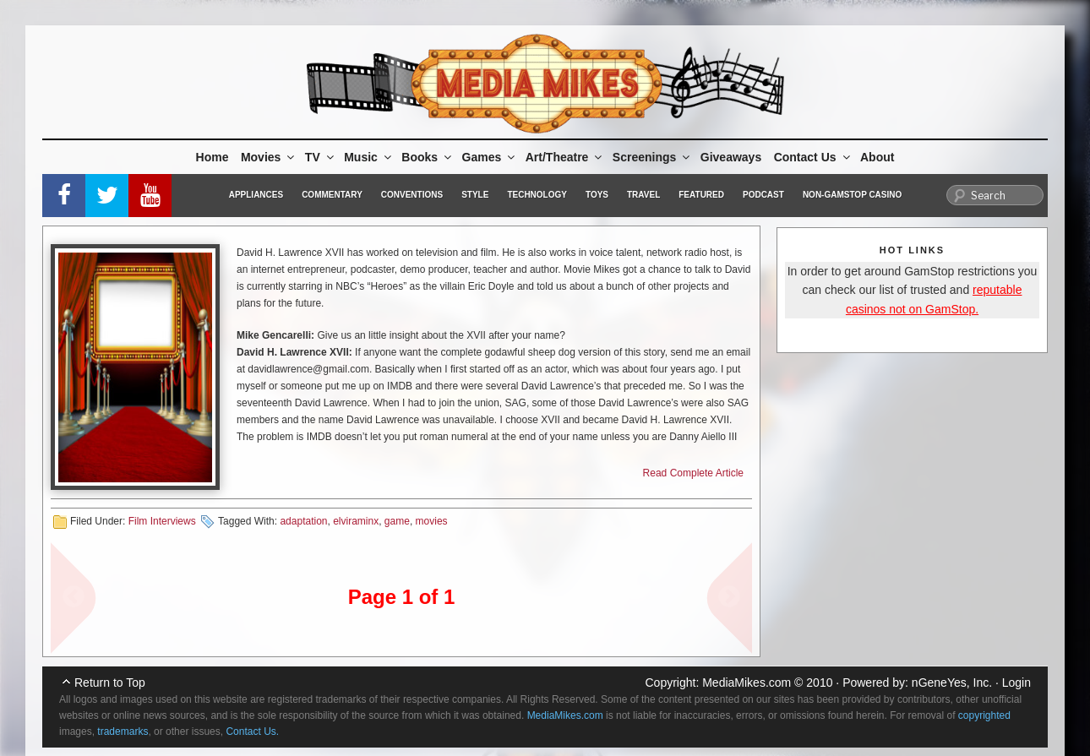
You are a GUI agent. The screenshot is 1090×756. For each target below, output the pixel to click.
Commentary (332, 194)
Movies (269, 157)
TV (320, 157)
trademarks (122, 731)
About (877, 157)
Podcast (763, 194)
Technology (537, 194)
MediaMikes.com (746, 682)
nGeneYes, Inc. (952, 682)
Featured (701, 194)
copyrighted (984, 715)
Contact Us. (252, 731)
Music (369, 157)
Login (1016, 682)
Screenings (652, 157)
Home (212, 157)
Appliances (256, 194)
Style (474, 194)
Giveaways (730, 157)
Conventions (412, 194)
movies (432, 521)
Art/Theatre (565, 157)
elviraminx (356, 521)
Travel (643, 194)
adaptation (303, 521)
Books (427, 157)
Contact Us (813, 157)
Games (490, 157)
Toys (597, 194)
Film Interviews (162, 521)
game (397, 521)
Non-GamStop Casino (852, 194)
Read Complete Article (693, 473)
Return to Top (109, 682)
